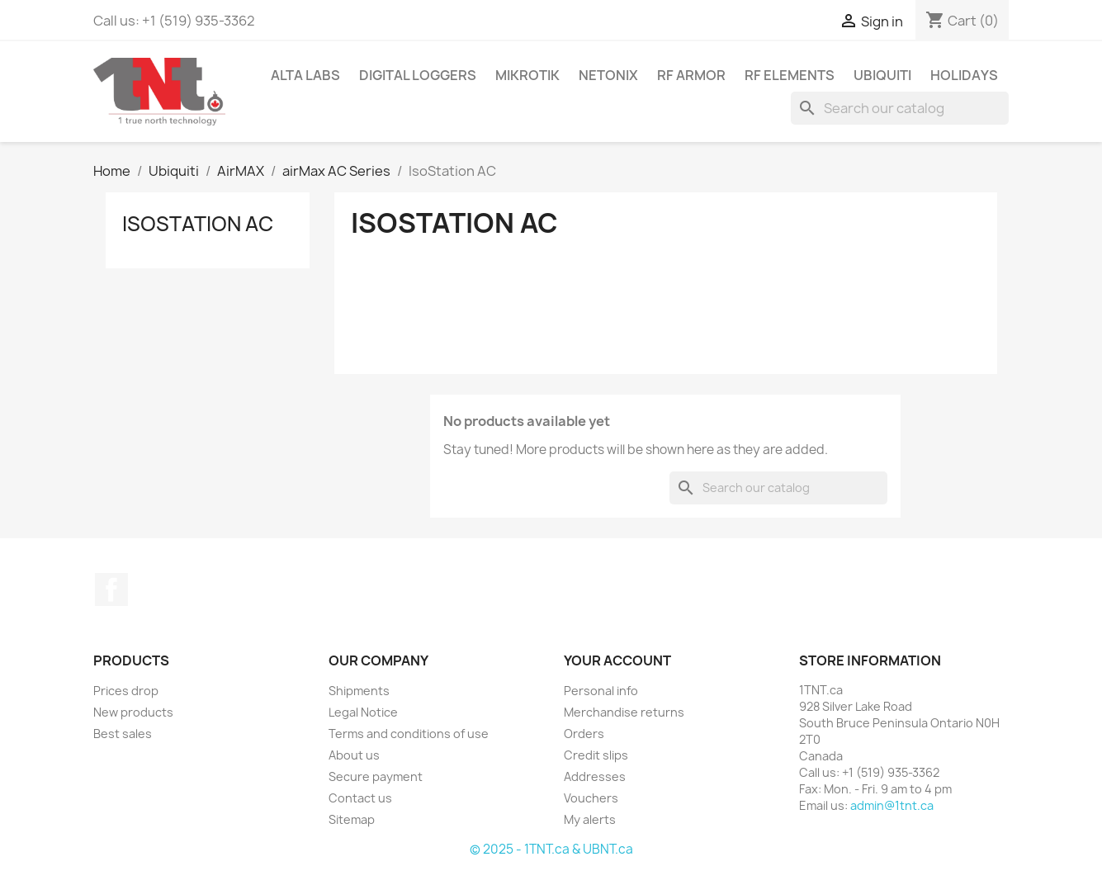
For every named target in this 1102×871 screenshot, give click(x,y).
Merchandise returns (624, 712)
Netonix (608, 75)
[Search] (900, 108)
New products (133, 712)
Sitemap (352, 819)
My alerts (590, 819)
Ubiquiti (882, 75)
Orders (584, 733)
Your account (617, 660)
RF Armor (691, 75)
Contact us (360, 798)
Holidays (964, 75)
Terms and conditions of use (409, 733)
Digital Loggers (417, 75)
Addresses (595, 776)
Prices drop (125, 690)
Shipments (359, 690)
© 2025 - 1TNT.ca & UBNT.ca (551, 849)
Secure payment (376, 776)
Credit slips (596, 755)
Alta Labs (305, 75)
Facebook (111, 589)
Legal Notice (363, 712)
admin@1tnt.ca (892, 805)
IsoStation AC (197, 224)
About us (354, 755)
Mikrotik (527, 75)
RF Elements (790, 75)
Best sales (122, 733)
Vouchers (591, 798)
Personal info (601, 690)
